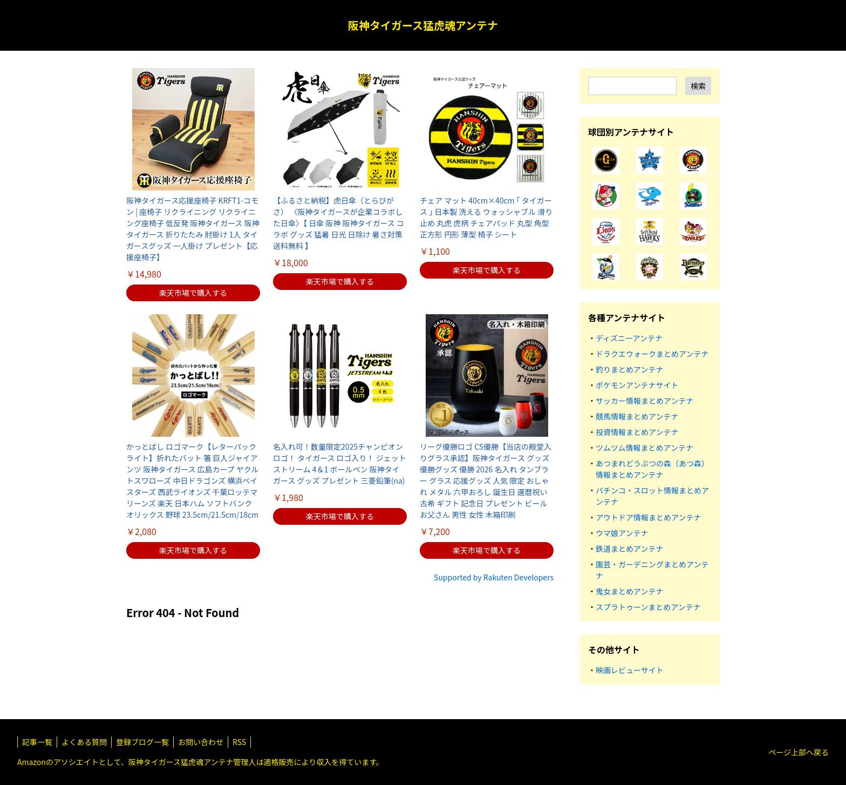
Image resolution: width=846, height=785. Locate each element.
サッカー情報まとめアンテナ (644, 400)
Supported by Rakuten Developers (494, 577)
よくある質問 (84, 741)
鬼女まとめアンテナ (629, 591)
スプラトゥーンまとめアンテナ (648, 606)
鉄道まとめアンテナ (629, 548)
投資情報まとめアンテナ (637, 432)
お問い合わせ (200, 741)
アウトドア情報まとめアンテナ (648, 517)
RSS (239, 741)
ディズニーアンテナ (629, 338)
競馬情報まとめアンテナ (637, 416)
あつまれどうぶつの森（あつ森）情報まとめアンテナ (652, 469)
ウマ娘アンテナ (622, 532)
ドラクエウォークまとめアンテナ (652, 353)
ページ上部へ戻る (798, 752)
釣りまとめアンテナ (629, 369)
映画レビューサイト (630, 670)
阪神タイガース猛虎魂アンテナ (423, 25)
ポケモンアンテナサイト (637, 385)
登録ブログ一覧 (142, 741)
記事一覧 (37, 741)
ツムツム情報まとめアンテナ (644, 447)
